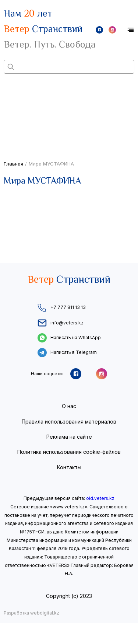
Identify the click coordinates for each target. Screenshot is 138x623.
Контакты (69, 467)
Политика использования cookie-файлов (69, 452)
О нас (69, 406)
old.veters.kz (100, 498)
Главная (13, 164)
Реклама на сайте (69, 437)
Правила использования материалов (69, 421)
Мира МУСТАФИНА (51, 164)
